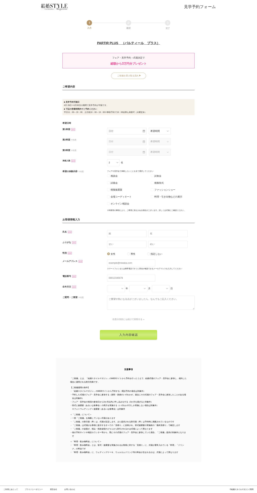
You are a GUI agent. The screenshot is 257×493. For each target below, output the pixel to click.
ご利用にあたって (11, 489)
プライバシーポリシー (34, 489)
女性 (111, 254)
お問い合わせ (69, 489)
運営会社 (53, 489)
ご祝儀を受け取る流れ (128, 75)
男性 (131, 254)
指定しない (154, 254)
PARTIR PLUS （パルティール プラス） (128, 43)
